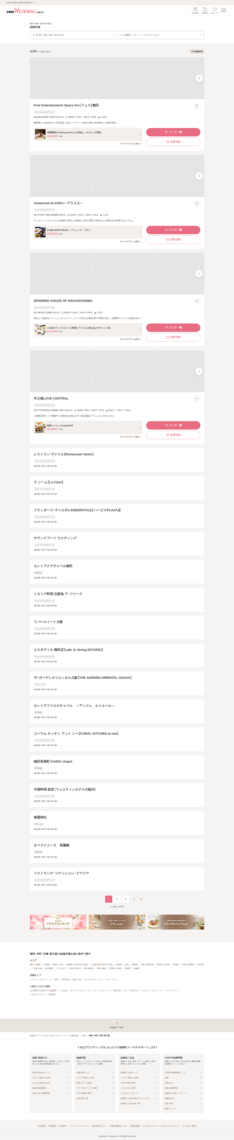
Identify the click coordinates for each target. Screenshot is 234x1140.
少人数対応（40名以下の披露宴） (43, 990)
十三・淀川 (60, 968)
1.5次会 (63, 990)
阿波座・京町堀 (163, 964)
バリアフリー (171, 990)
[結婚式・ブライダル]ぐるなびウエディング (48, 1035)
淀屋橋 (119, 964)
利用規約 (52, 1126)
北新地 (47, 964)
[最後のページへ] (141, 899)
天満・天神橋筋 (188, 964)
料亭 (56, 979)
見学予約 (173, 142)
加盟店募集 (135, 1126)
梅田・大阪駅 (35, 964)
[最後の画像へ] (199, 78)
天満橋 (175, 964)
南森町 (137, 968)
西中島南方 (89, 968)
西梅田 (128, 968)
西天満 (200, 964)
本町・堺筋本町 (147, 964)
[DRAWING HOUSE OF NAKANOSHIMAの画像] (117, 274)
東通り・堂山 (58, 964)
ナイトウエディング (101, 990)
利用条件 (63, 1126)
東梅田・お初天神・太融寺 (77, 964)
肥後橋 (135, 964)
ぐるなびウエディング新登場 (42, 994)
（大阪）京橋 (37, 968)
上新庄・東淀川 (74, 968)
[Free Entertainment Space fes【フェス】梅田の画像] (117, 78)
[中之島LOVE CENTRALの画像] (117, 371)
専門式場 (65, 979)
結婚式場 (74, 1035)
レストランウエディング (40, 979)
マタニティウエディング (152, 990)
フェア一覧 (173, 132)
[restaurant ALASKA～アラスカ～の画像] (117, 176)
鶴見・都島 (101, 968)
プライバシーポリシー (79, 1126)
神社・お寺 (77, 979)
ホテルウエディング (93, 979)
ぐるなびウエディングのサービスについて (161, 1126)
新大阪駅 (49, 968)
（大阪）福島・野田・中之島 (102, 964)
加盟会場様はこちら (118, 1126)
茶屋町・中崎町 (115, 968)
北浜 (127, 964)
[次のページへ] (133, 899)
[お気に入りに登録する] (196, 105)
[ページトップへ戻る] (117, 1025)
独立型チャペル (120, 990)
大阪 (83, 1035)
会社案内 (42, 1126)
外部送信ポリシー (99, 1126)
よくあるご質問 (189, 1126)
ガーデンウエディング (80, 990)
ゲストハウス (111, 979)
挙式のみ (134, 990)
